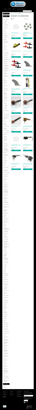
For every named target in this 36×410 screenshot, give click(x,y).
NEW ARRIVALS (6, 19)
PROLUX (5, 250)
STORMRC (5, 318)
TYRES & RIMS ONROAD (6, 356)
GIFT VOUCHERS (6, 130)
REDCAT (5, 269)
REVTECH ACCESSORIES (6, 273)
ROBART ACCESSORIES (6, 284)
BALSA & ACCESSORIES (6, 35)
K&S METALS (6, 184)
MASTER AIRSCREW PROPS (5, 210)
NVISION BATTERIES (5, 236)
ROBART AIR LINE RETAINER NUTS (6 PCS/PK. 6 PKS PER (27, 33)
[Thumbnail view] (11, 19)
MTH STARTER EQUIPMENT (6, 231)
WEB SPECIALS (6, 17)
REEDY (5, 271)
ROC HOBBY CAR (6, 290)
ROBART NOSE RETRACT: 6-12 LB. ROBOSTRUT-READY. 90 (27, 127)
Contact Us (5, 387)
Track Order (5, 394)
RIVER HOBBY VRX (6, 279)
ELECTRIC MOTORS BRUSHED (5, 93)
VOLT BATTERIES (5, 365)
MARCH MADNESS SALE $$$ (6, 207)
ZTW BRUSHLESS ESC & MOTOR (6, 380)
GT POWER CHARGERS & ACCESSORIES (6, 149)
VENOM (5, 361)
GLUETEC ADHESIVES (5, 139)
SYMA (5, 320)
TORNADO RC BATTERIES (6, 340)
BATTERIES (5, 21)
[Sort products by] (29, 19)
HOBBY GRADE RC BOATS (6, 170)
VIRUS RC (5, 363)
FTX (4, 120)
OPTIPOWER (6, 239)
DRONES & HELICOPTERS (6, 76)
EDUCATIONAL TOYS (6, 90)
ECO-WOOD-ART (6, 86)
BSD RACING (5, 49)
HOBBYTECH (6, 174)
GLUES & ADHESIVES (5, 137)
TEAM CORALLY (6, 324)
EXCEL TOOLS (6, 100)
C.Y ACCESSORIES (6, 52)
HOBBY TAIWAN (6, 172)
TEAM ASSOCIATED (6, 322)
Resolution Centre (4, 397)
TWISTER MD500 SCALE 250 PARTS (6, 350)
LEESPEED (5, 200)
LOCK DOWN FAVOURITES (6, 202)
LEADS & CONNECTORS (6, 198)
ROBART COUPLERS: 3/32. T (27, 51)
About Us (5, 385)
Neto (27, 408)
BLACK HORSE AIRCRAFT (6, 42)
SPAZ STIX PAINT (5, 316)
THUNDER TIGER (6, 331)
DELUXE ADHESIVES (5, 73)
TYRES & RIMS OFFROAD (6, 353)
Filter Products (6, 13)
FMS (4, 112)
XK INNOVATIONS (6, 376)
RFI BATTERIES (6, 275)
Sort (25, 18)
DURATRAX (5, 82)
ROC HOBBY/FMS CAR (5, 293)
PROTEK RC (5, 252)
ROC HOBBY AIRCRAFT (5, 288)
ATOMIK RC (5, 33)
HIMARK (5, 162)
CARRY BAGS (6, 57)
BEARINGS (5, 37)
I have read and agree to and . (28, 398)
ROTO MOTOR (6, 295)
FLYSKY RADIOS (6, 110)
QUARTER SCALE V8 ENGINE (5, 255)
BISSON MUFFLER (5, 40)
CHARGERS (5, 63)
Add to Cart (16, 38)
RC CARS (5, 266)
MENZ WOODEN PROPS (6, 222)
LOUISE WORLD (6, 204)
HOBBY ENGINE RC (6, 168)
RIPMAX (5, 277)
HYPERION (5, 179)
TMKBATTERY (6, 333)
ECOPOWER (5, 88)
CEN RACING (6, 61)
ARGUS (5, 31)
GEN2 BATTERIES (5, 128)
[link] (27, 402)
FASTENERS (5, 105)
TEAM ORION (6, 328)
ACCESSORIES (6, 24)
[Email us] (24, 402)
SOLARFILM (5, 314)
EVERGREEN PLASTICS (5, 98)
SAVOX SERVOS (6, 300)
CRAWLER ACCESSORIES (6, 68)
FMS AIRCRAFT (6, 114)
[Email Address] (28, 395)
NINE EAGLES (6, 233)
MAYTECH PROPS (5, 216)
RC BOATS (5, 264)
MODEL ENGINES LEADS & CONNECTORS (6, 228)
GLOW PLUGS (6, 132)
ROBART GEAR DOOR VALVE (16, 51)
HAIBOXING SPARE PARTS (6, 155)
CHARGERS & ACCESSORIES (6, 65)
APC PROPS (5, 28)
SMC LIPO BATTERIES (5, 312)
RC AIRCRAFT (6, 262)
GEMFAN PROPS (6, 126)
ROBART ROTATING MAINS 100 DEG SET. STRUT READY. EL (27, 164)
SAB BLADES (5, 297)
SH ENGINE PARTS (5, 308)
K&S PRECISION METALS (6, 187)
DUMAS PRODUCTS (5, 80)
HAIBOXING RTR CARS (6, 152)
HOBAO (5, 165)
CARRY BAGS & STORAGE (6, 59)
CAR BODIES (5, 55)
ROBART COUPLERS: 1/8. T (15, 69)
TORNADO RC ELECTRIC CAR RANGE (6, 343)
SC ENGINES (5, 302)
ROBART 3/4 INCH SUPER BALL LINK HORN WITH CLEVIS (15, 89)
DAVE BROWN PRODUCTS (6, 71)
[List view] (13, 19)
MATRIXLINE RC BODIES (6, 213)
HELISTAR (5, 160)
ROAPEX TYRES (6, 281)
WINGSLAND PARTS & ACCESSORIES (6, 371)
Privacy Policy (19, 394)
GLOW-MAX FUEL (6, 134)
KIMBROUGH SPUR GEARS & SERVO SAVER (6, 191)
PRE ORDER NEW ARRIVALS (6, 244)
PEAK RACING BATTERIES (6, 242)
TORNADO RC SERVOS (6, 346)
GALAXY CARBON (5, 124)
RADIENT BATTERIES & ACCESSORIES (6, 258)
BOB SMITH (5, 46)
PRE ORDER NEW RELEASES (6, 247)
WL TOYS (5, 373)
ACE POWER (6, 26)
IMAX (4, 181)
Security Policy (19, 396)
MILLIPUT (5, 224)
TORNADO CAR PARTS (6, 337)
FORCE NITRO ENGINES (6, 118)
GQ (4, 141)
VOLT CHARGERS (5, 368)
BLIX (4, 44)
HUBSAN (5, 177)
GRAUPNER (5, 143)
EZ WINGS (5, 103)
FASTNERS (5, 107)
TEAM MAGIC (6, 326)
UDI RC (5, 358)
